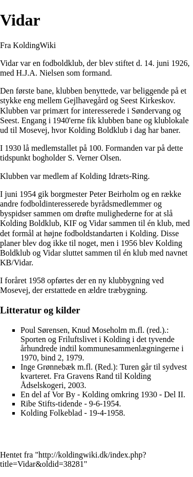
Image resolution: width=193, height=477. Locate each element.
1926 (179, 63)
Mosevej (33, 130)
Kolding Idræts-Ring (114, 176)
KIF (70, 223)
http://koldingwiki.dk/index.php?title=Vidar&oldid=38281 (73, 459)
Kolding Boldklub (98, 130)
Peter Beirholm (114, 194)
